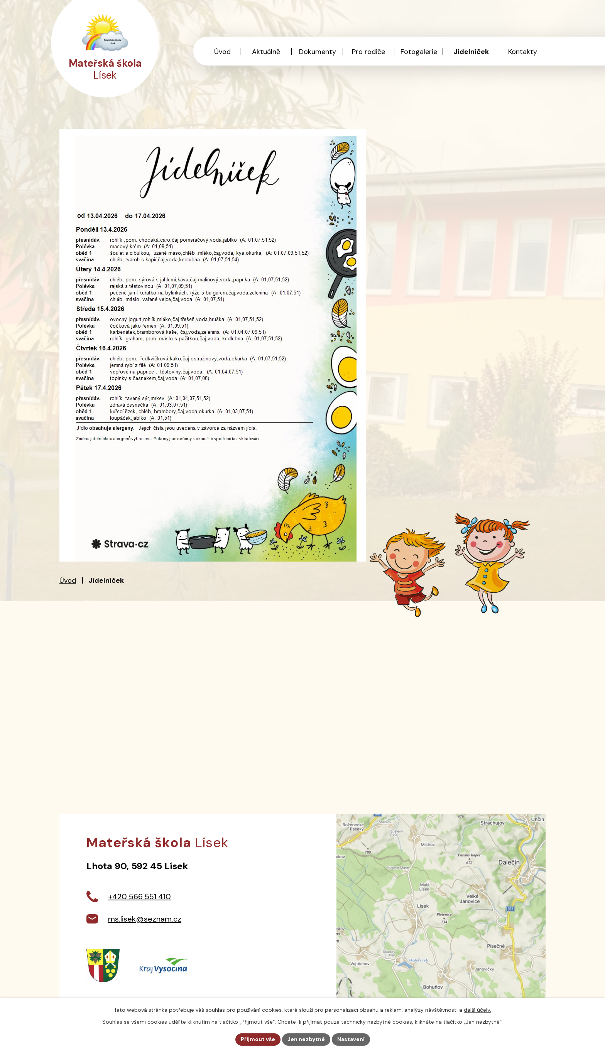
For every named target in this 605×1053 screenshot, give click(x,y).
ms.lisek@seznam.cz (144, 919)
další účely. (477, 1009)
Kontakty (522, 51)
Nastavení (351, 1039)
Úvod (67, 580)
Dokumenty (317, 51)
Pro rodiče (368, 51)
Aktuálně (266, 51)
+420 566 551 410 (139, 897)
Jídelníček (471, 51)
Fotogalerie (419, 51)
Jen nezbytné (306, 1039)
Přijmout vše (258, 1039)
